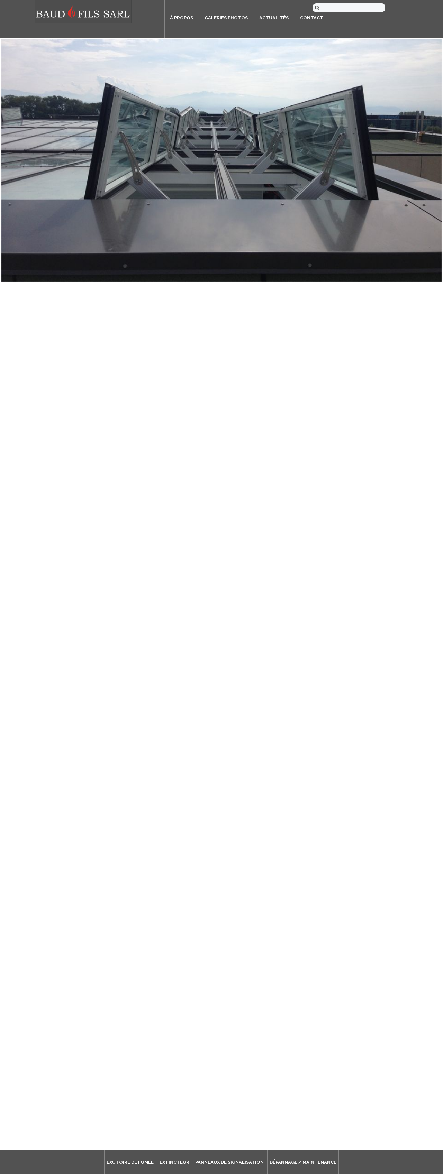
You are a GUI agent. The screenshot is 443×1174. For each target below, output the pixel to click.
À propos (181, 17)
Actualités (274, 17)
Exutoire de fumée (130, 1162)
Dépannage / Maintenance (303, 1162)
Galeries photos (226, 17)
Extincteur (174, 1162)
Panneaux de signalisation (229, 1162)
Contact (311, 17)
